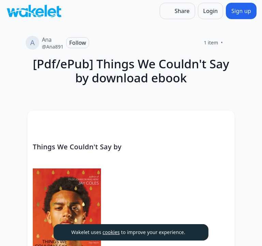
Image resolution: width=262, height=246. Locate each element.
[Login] (210, 11)
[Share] (177, 11)
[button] (223, 122)
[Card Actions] (223, 121)
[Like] (230, 42)
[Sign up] (241, 11)
